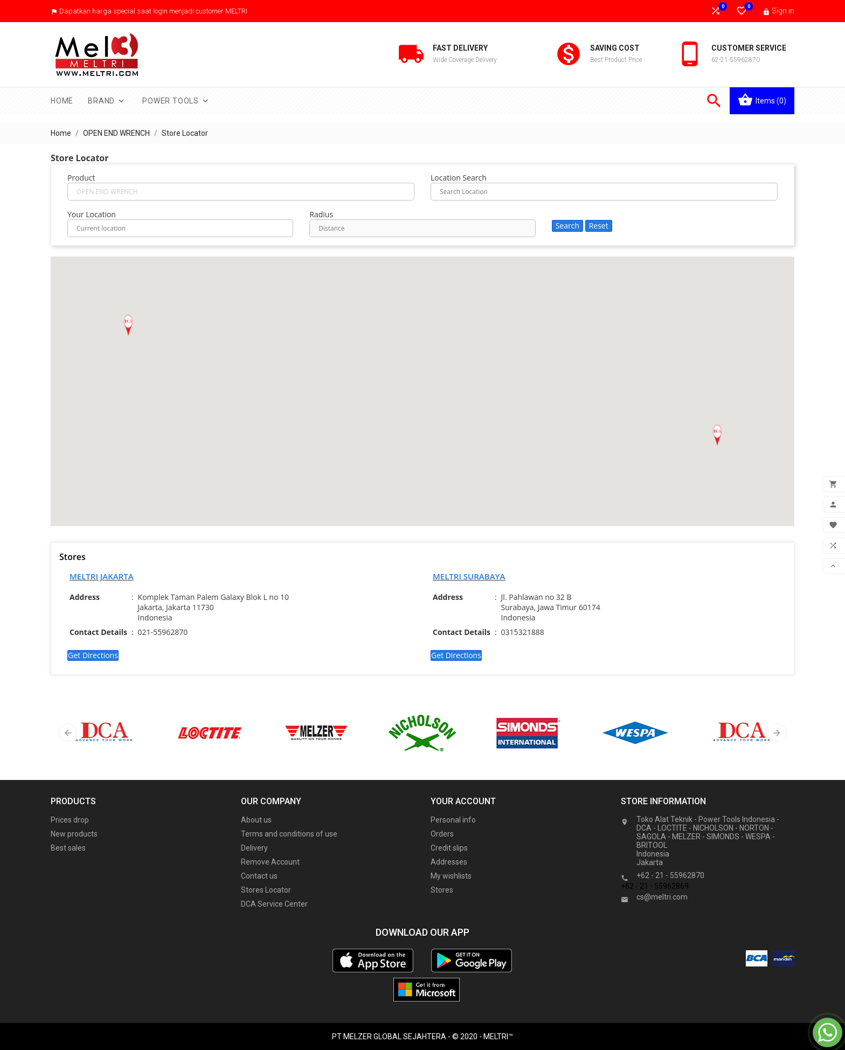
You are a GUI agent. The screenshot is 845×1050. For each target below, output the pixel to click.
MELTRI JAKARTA (102, 576)
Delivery (254, 848)
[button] (128, 325)
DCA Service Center (274, 904)
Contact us (259, 876)
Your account (463, 801)
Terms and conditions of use (289, 834)
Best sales (68, 848)
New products (74, 834)
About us (256, 820)
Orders (442, 834)
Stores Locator (266, 890)
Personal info (453, 820)
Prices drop (70, 820)
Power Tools (176, 100)
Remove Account (270, 862)
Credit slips (449, 848)
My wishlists (451, 876)
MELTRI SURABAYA (469, 576)
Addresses (449, 862)
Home (62, 100)
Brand (107, 100)
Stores (442, 890)
